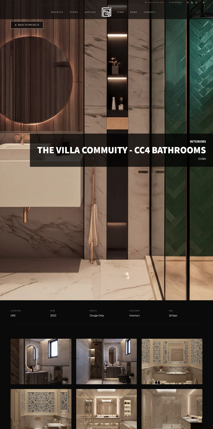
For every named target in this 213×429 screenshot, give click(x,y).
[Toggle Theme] (203, 2)
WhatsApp (175, 2)
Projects (52, 14)
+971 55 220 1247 (154, 2)
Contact (154, 14)
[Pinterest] (196, 2)
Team (125, 14)
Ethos (69, 14)
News (138, 14)
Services (85, 14)
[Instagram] (188, 2)
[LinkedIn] (192, 2)
